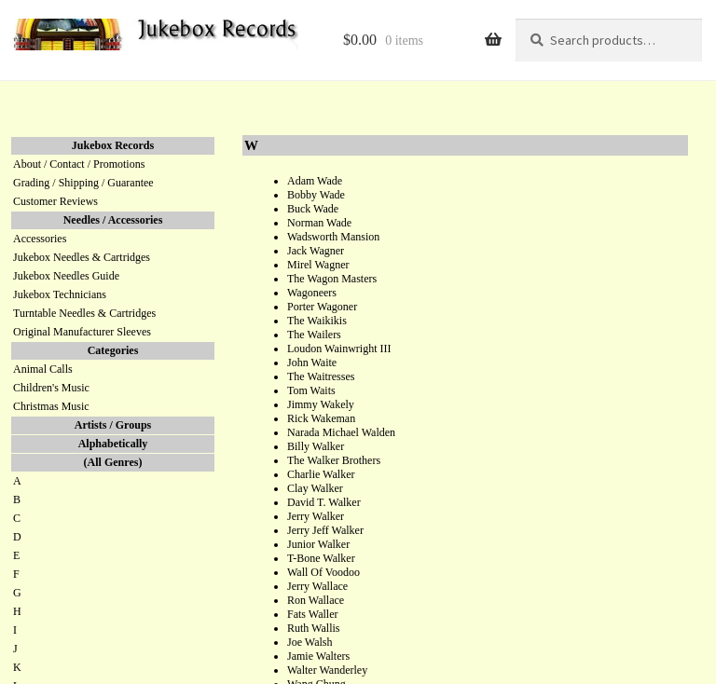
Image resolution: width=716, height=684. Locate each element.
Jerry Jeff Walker (325, 530)
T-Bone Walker (321, 558)
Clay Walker (315, 488)
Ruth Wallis (313, 628)
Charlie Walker (320, 474)
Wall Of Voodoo (323, 572)
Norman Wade (319, 222)
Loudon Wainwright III (339, 348)
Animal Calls (43, 369)
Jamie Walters (318, 656)
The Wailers (314, 334)
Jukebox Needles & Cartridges (81, 257)
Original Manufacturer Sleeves (82, 331)
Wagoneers (312, 292)
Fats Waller (312, 614)
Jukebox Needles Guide (66, 275)
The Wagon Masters (332, 278)
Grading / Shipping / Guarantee (83, 182)
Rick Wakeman (321, 418)
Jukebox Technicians (59, 294)
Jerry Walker (315, 516)
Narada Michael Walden (341, 432)
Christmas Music (51, 406)
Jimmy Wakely (320, 404)
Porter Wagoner (322, 306)
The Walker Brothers (333, 460)
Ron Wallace (315, 600)
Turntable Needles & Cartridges (84, 313)
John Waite (312, 362)
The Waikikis (317, 320)
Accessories (39, 238)
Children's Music (51, 387)
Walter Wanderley (327, 670)
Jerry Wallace (317, 586)
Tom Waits (311, 390)
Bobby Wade (316, 194)
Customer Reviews (55, 201)
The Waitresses (320, 376)
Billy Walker (315, 446)
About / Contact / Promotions (79, 164)
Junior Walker (318, 544)
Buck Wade (312, 208)
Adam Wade (314, 180)
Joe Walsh (309, 642)
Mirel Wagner (318, 264)
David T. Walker (324, 502)
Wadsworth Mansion (333, 236)
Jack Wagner (315, 250)
